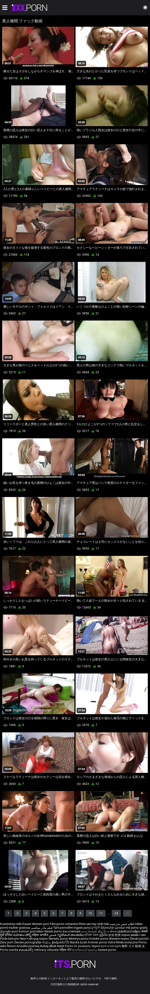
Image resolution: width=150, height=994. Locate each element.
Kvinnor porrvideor (31, 931)
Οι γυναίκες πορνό (87, 946)
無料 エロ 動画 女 (133, 946)
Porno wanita (9, 950)
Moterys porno (79, 938)
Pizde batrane (9, 938)
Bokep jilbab (48, 946)
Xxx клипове (71, 931)
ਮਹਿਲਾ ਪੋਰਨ (91, 935)
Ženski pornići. (139, 938)
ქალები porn (9, 931)
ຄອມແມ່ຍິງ (26, 950)
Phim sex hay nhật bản (94, 924)
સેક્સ (113, 931)
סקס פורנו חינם (111, 946)
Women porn (41, 924)
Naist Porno (65, 946)
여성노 (47, 942)
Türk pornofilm (63, 927)
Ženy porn (7, 942)
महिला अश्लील (40, 935)
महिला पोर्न (65, 950)
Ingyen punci (82, 927)
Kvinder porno (99, 938)
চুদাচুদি (96, 927)
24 (116, 913)
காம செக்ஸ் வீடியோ (95, 931)
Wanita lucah (79, 942)
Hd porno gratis (136, 927)
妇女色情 (114, 935)
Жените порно (119, 938)
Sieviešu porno (58, 938)
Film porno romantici (64, 924)
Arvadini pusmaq (28, 946)
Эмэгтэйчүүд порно (33, 938)
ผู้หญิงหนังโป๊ (61, 942)
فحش (53, 935)
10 (90, 913)
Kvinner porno (98, 942)
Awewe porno (107, 950)
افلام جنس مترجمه (122, 924)
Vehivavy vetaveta (46, 950)
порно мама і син (133, 935)
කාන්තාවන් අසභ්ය (85, 950)
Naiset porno (53, 931)
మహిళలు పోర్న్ (22, 935)
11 (101, 913)
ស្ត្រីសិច (103, 935)
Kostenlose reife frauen (15, 924)
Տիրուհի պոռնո (113, 927)
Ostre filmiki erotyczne (123, 942)
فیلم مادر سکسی (42, 927)
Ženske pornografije (28, 942)
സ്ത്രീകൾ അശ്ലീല (70, 935)
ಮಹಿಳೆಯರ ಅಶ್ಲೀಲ (129, 931)
